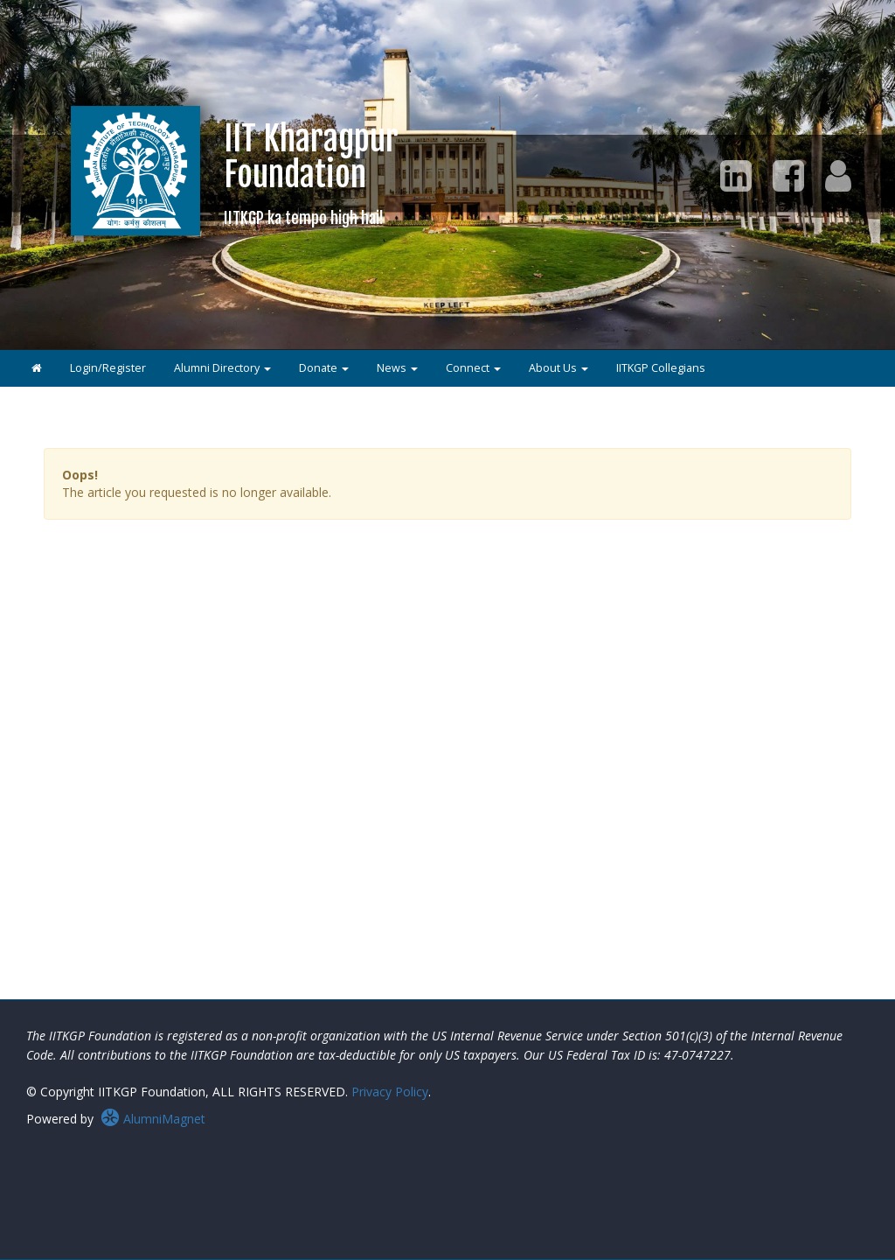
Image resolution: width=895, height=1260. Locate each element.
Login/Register (108, 367)
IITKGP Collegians (660, 367)
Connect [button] (473, 367)
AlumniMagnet (153, 1118)
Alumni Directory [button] (222, 367)
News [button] (397, 367)
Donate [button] (324, 367)
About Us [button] (558, 367)
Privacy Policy (389, 1091)
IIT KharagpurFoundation (311, 173)
